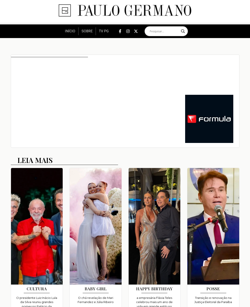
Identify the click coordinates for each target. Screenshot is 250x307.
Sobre (87, 31)
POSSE (213, 288)
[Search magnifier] (183, 31)
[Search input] (164, 31)
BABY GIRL (96, 288)
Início (70, 31)
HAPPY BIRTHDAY (154, 288)
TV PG (104, 31)
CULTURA (37, 288)
